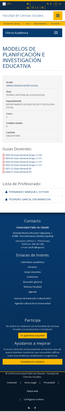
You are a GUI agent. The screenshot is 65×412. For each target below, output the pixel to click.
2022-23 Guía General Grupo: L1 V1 (23, 165)
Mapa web (32, 391)
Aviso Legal (30, 382)
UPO (7, 4)
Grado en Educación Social (22, 85)
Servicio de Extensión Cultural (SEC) (32, 298)
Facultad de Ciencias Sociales (23, 15)
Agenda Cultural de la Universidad (32, 303)
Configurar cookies (34, 399)
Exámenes (32, 276)
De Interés (55, 23)
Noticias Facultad (32, 286)
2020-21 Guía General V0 (18, 171)
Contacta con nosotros (32, 361)
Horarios (32, 266)
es (55, 3)
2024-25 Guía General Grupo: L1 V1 (23, 158)
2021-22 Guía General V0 (18, 168)
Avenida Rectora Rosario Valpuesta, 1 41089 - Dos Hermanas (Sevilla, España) (32, 234)
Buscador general (32, 281)
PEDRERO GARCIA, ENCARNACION (28, 199)
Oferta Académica (40, 23)
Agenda (32, 291)
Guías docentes (32, 272)
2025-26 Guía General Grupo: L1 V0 (23, 155)
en (60, 3)
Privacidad (49, 382)
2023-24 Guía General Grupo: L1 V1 (23, 161)
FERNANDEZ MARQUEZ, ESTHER (27, 192)
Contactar (12, 382)
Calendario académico (32, 262)
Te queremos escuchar (32, 335)
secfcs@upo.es (36, 247)
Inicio (27, 23)
